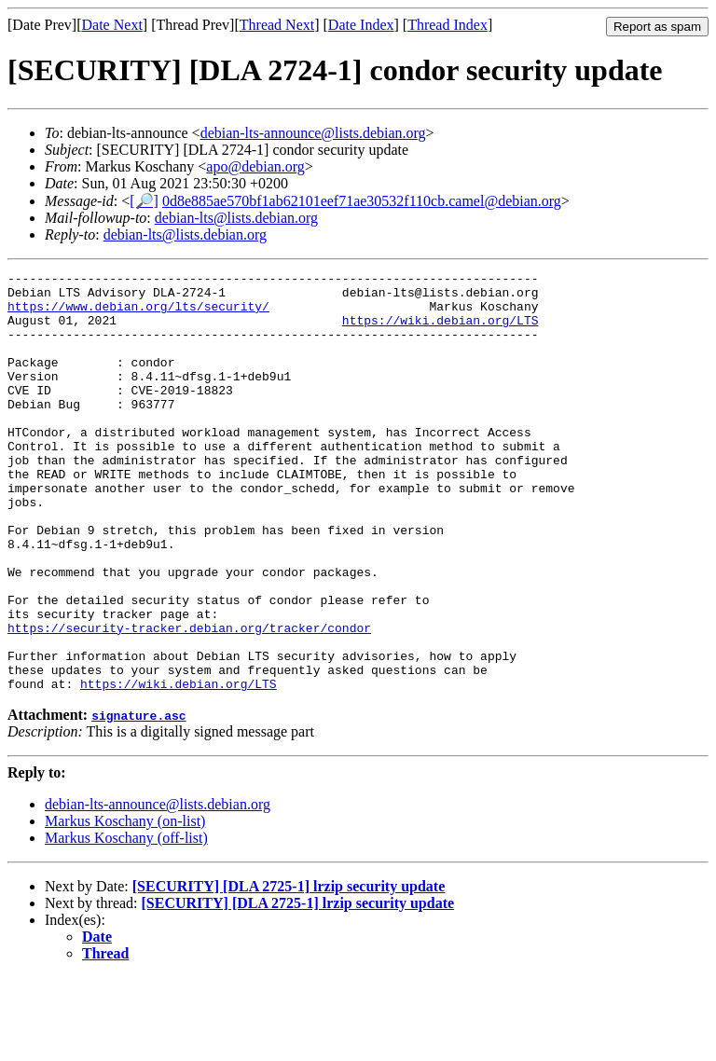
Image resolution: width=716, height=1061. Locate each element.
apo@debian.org (255, 166)
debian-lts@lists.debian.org (236, 218)
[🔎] (144, 201)
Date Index (361, 25)
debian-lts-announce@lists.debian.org (313, 133)
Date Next (112, 25)
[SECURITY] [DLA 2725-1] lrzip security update (289, 970)
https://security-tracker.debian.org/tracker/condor (189, 700)
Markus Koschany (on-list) (125, 905)
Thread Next (277, 25)
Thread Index (447, 25)
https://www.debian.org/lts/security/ (138, 314)
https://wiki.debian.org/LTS (440, 331)
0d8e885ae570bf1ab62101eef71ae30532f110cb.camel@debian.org (361, 201)
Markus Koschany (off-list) (126, 922)
